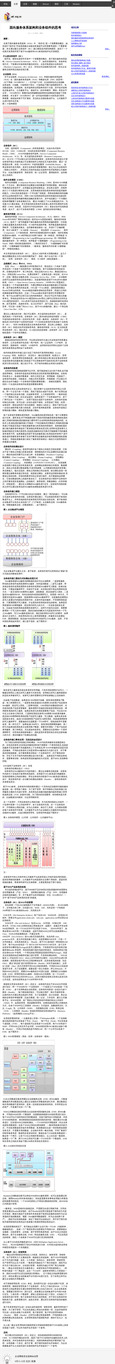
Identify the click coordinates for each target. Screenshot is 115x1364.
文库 (25, 4)
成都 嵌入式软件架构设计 (81, 90)
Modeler (76, 4)
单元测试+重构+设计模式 (81, 63)
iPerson (46, 4)
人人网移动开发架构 (79, 41)
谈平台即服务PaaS (78, 46)
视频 (35, 4)
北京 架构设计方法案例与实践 (82, 101)
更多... (107, 49)
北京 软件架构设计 (78, 96)
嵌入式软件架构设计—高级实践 (83, 71)
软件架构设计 (76, 35)
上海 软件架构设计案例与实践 (82, 98)
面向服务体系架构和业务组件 (82, 38)
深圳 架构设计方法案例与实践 (82, 104)
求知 (5, 4)
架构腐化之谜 (76, 43)
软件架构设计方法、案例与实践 (83, 68)
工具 (66, 4)
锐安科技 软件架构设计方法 (82, 88)
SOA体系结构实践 (78, 74)
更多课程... (106, 76)
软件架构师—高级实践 (80, 66)
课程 (57, 4)
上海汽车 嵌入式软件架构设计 (82, 93)
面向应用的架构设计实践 (80, 60)
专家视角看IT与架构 (79, 33)
